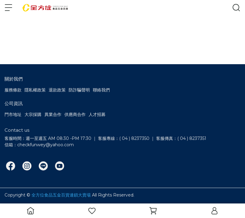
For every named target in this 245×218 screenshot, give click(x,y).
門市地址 (13, 114)
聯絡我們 (101, 90)
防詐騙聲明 (79, 90)
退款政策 (57, 90)
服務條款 (13, 90)
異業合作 (52, 114)
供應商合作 (75, 114)
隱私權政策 (35, 90)
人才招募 (97, 114)
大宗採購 (32, 114)
